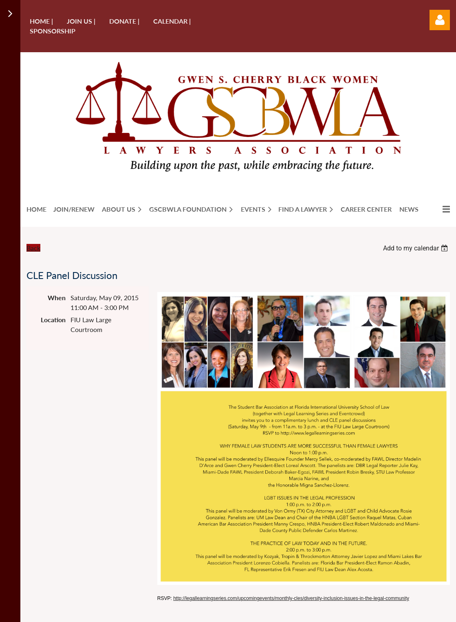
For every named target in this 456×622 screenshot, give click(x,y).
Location (53, 319)
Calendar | (172, 21)
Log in (440, 20)
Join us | (81, 21)
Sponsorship (52, 31)
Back (33, 248)
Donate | (124, 21)
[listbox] (416, 248)
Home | (41, 21)
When (57, 297)
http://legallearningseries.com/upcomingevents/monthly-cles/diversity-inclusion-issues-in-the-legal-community (291, 598)
